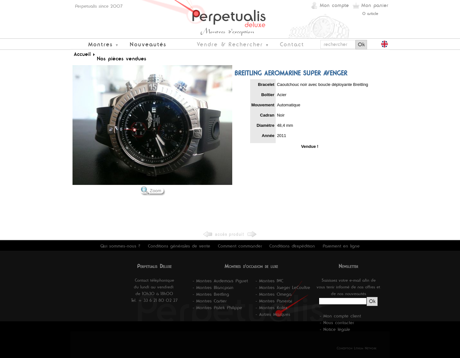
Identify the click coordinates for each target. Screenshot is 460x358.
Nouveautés (148, 44)
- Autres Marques (273, 314)
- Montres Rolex (272, 307)
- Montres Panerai (274, 301)
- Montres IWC (269, 281)
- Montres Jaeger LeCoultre (283, 287)
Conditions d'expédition (292, 246)
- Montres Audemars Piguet (220, 281)
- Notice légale (335, 329)
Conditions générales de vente (179, 246)
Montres (100, 44)
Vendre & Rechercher (230, 44)
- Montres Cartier (209, 301)
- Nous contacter (337, 322)
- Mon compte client (340, 316)
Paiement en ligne (341, 246)
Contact (292, 44)
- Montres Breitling (211, 294)
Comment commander (240, 246)
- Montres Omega (274, 294)
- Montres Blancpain (213, 287)
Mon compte (334, 5)
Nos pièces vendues (121, 58)
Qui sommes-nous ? (120, 246)
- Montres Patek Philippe (217, 307)
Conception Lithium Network (357, 348)
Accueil (82, 53)
